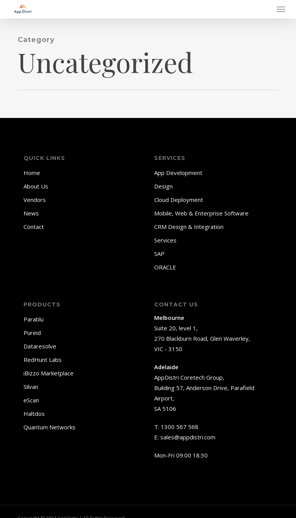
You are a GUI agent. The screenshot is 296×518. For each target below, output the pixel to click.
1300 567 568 (179, 427)
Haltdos (34, 413)
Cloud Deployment (178, 200)
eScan (31, 400)
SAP (159, 253)
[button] (281, 9)
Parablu (34, 319)
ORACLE (165, 267)
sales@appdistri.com (187, 437)
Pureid (32, 332)
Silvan (31, 386)
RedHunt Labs (43, 359)
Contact (34, 226)
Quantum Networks (50, 427)
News (31, 213)
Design (163, 186)
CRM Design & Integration (189, 226)
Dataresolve (40, 346)
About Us (36, 186)
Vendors (35, 200)
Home (32, 173)
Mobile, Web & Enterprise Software (201, 213)
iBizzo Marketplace (49, 373)
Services (165, 240)
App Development (178, 173)
